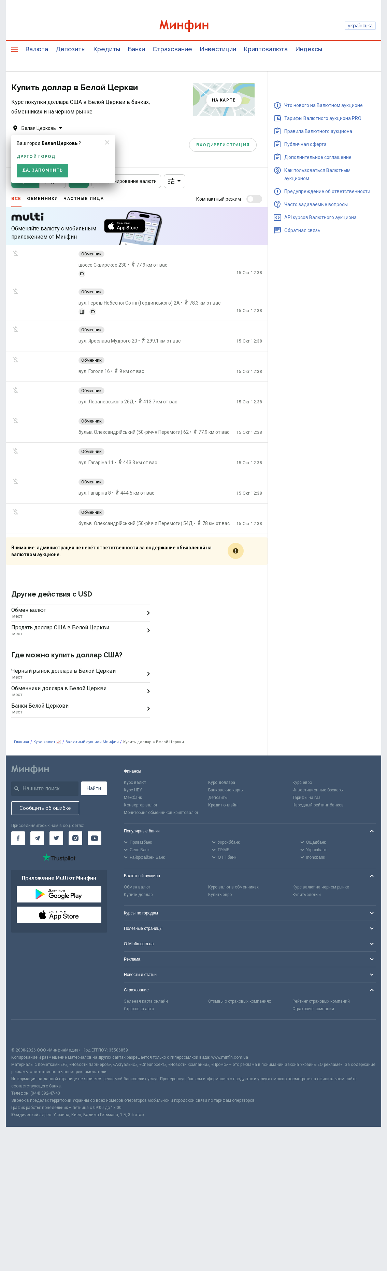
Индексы (308, 49)
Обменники (42, 198)
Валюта (36, 49)
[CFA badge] (26, 998)
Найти (94, 753)
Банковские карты (226, 755)
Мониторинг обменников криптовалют (161, 777)
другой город (36, 156)
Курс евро (302, 747)
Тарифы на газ (306, 762)
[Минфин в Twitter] (56, 803)
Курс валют (135, 747)
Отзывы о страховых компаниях (239, 966)
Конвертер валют (140, 770)
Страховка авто (139, 974)
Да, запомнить (42, 170)
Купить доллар (138, 859)
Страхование (172, 49)
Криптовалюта (266, 49)
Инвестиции (218, 49)
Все (16, 198)
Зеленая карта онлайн (146, 966)
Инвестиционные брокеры (318, 755)
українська (360, 25)
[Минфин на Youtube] (94, 803)
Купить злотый (306, 859)
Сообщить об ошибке (45, 773)
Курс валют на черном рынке (320, 852)
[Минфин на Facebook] (18, 803)
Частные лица (83, 198)
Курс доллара (221, 747)
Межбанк (133, 762)
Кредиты (106, 49)
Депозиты (71, 49)
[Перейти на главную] (193, 26)
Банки (136, 49)
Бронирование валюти (126, 181)
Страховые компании (313, 974)
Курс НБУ (133, 755)
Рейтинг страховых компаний (321, 966)
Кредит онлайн (223, 770)
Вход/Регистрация (222, 144)
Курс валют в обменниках (233, 852)
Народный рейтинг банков (318, 770)
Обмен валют (137, 852)
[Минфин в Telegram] (37, 803)
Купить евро (220, 859)
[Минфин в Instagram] (75, 803)
